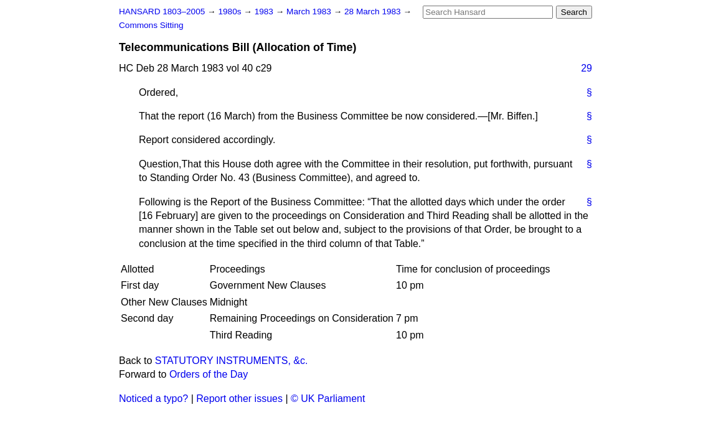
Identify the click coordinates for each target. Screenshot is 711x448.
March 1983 (310, 11)
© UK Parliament (328, 398)
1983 (265, 11)
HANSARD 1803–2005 (162, 11)
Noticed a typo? (153, 398)
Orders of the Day (208, 374)
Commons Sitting (151, 25)
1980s (230, 11)
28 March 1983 (373, 11)
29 (586, 68)
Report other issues (239, 398)
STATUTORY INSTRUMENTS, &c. (231, 360)
